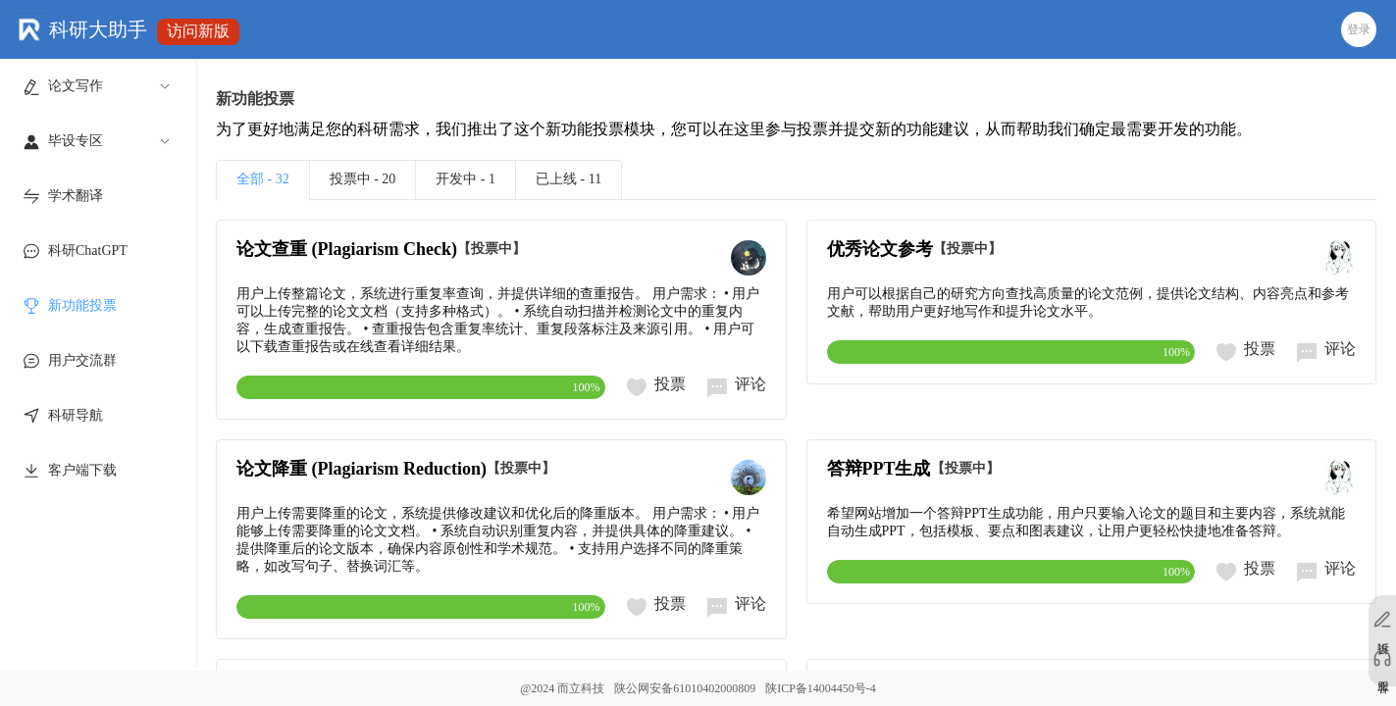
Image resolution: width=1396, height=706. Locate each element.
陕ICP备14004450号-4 (820, 688)
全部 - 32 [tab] (262, 179)
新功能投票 (82, 305)
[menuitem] (95, 86)
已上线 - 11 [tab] (568, 179)
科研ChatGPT (88, 250)
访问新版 (198, 31)
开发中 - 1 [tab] (465, 179)
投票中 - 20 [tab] (363, 179)
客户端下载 (82, 470)
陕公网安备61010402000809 (684, 688)
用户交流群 (82, 360)
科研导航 (75, 415)
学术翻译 (75, 195)
